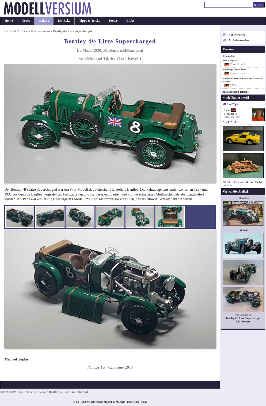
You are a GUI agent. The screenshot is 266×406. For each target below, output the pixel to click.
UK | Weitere (243, 321)
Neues (26, 20)
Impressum (133, 402)
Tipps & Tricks (89, 20)
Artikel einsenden (239, 40)
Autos (46, 31)
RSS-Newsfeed (237, 34)
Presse (113, 20)
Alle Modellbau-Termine (235, 92)
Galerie (44, 20)
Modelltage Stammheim (234, 69)
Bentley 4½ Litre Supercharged (243, 318)
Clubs (130, 20)
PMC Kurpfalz (229, 60)
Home (9, 20)
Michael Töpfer (254, 182)
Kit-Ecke (64, 20)
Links (144, 402)
